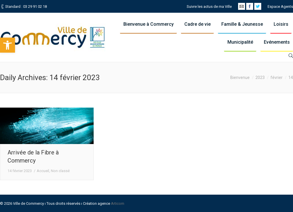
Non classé (60, 171)
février (276, 77)
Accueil (43, 171)
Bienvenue (240, 77)
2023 (260, 77)
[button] (7, 45)
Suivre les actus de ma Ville (209, 6)
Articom (117, 203)
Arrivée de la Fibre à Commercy (33, 156)
